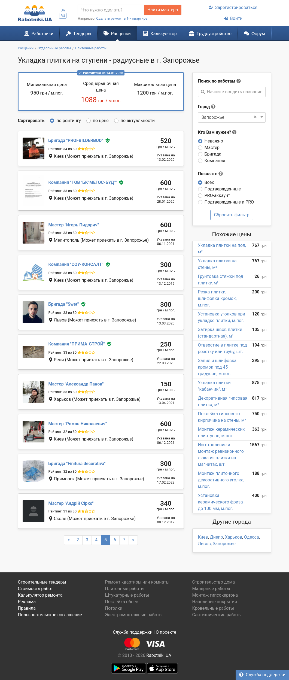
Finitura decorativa (77, 463)
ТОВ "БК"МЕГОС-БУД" (82, 182)
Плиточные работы (124, 588)
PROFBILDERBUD (75, 140)
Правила (27, 608)
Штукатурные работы (127, 595)
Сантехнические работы (217, 614)
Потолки (113, 608)
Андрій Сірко (71, 503)
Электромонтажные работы (133, 614)
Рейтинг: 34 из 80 (62, 149)
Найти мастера (162, 9)
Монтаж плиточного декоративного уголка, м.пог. (221, 480)
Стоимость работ (35, 588)
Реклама (27, 601)
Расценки (117, 33)
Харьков (233, 537)
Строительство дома (213, 582)
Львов (204, 543)
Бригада (213, 154)
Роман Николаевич (77, 423)
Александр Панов (76, 384)
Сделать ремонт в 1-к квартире (121, 18)
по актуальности (138, 120)
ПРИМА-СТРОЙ (76, 344)
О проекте (166, 632)
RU (62, 16)
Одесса (251, 537)
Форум (254, 33)
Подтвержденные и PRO (229, 202)
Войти (233, 18)
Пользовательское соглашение (50, 614)
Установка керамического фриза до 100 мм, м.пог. (220, 502)
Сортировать (31, 120)
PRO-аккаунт (217, 195)
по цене (101, 120)
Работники (38, 33)
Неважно (214, 141)
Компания (215, 160)
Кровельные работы (213, 608)
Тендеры (78, 33)
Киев (203, 537)
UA (62, 10)
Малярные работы (211, 588)
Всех (209, 182)
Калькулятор (160, 33)
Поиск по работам (216, 81)
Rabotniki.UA (158, 655)
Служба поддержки (262, 674)
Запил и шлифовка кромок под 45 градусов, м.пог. (217, 367)
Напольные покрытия (214, 601)
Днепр (216, 537)
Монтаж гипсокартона (215, 595)
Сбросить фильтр (231, 214)
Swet (63, 304)
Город (204, 106)
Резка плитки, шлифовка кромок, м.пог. (217, 298)
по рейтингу (68, 120)
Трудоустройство (210, 33)
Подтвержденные (223, 189)
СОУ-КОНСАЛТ (75, 264)
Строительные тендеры (42, 582)
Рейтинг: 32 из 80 (62, 432)
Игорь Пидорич (73, 224)
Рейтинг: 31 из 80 (62, 511)
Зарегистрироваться (233, 7)
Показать (210, 173)
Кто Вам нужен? (217, 132)
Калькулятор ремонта (40, 595)
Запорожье (224, 543)
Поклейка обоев (121, 601)
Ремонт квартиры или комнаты (137, 582)
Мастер (212, 147)
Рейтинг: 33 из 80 (62, 191)
